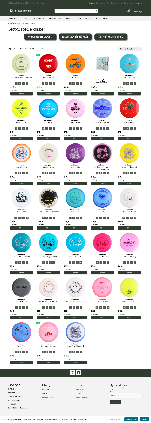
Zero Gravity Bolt (129, 212)
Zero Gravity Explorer (48, 256)
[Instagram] (72, 372)
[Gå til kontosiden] (129, 11)
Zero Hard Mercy (129, 256)
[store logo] (20, 11)
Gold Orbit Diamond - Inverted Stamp (102, 168)
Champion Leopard (49, 346)
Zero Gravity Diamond (22, 256)
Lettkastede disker (28, 23)
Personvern (46, 389)
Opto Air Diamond (129, 167)
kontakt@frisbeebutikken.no (18, 408)
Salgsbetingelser (48, 397)
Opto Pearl (21, 212)
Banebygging (100, 3)
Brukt (79, 18)
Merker (105, 18)
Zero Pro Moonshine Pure (75, 301)
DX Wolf (75, 77)
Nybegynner (17, 23)
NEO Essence (129, 77)
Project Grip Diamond (129, 301)
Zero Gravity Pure (102, 256)
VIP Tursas (75, 212)
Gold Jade (75, 167)
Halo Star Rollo (21, 167)
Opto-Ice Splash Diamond (48, 212)
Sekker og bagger (55, 18)
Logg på (92, 3)
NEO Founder (21, 122)
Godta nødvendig (131, 419)
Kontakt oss (128, 3)
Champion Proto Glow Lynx (22, 77)
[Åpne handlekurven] (137, 11)
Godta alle (144, 419)
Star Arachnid (129, 122)
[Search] (96, 11)
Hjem (10, 23)
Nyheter (88, 18)
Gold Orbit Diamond (75, 346)
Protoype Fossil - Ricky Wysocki (102, 123)
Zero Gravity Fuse (75, 256)
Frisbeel (113, 3)
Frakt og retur (137, 3)
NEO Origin (75, 122)
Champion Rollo (48, 77)
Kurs (108, 3)
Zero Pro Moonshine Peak (48, 301)
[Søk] (76, 11)
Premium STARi (102, 301)
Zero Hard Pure (21, 301)
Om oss (120, 3)
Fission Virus (21, 346)
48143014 (14, 404)
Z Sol (102, 212)
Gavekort (26, 18)
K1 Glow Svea (48, 167)
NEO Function (48, 122)
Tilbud (97, 18)
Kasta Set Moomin (102, 82)
